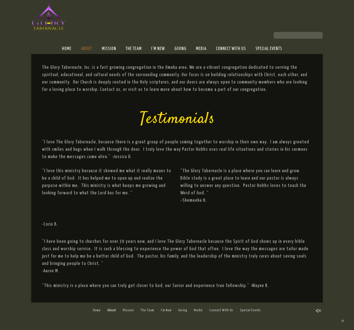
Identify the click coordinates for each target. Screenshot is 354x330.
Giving (181, 49)
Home (66, 49)
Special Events (269, 49)
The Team (134, 49)
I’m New (158, 49)
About (86, 49)
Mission (109, 49)
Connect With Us (231, 49)
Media (201, 49)
